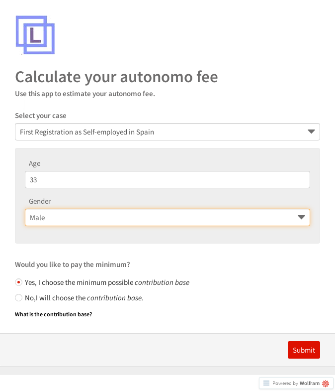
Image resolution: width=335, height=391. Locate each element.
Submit (304, 350)
